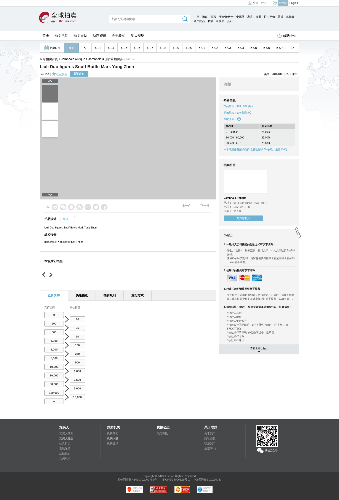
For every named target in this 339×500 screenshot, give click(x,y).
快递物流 (82, 295)
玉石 (213, 16)
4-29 (176, 48)
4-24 (111, 48)
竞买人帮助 (66, 433)
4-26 (137, 48)
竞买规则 (137, 35)
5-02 (214, 48)
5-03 (227, 48)
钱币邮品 (199, 21)
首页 (45, 35)
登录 (253, 3)
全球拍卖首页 (49, 59)
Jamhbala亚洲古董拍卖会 (105, 59)
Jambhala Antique (73, 59)
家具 (250, 16)
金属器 (240, 16)
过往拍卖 (64, 453)
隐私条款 (210, 438)
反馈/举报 (210, 448)
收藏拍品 (59, 74)
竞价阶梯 (54, 295)
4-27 (150, 48)
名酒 (210, 21)
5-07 (279, 48)
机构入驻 (112, 438)
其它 (230, 21)
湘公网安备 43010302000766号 (137, 479)
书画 (196, 16)
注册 (263, 3)
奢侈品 (220, 21)
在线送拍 (64, 448)
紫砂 (280, 16)
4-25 (124, 48)
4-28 (163, 48)
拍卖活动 (61, 35)
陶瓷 (205, 16)
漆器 (258, 16)
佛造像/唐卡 (226, 16)
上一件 (186, 205)
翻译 (65, 219)
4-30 (188, 48)
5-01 (201, 48)
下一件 (204, 205)
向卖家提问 (244, 218)
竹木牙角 (269, 16)
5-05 (253, 48)
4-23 (98, 48)
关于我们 (210, 433)
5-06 (266, 48)
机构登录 (112, 443)
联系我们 (210, 443)
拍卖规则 (110, 295)
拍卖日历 (80, 35)
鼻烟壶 (290, 16)
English (293, 3)
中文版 (283, 3)
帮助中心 (287, 36)
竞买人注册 (66, 438)
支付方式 (137, 295)
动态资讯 (99, 35)
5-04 (240, 48)
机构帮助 (112, 433)
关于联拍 (118, 35)
